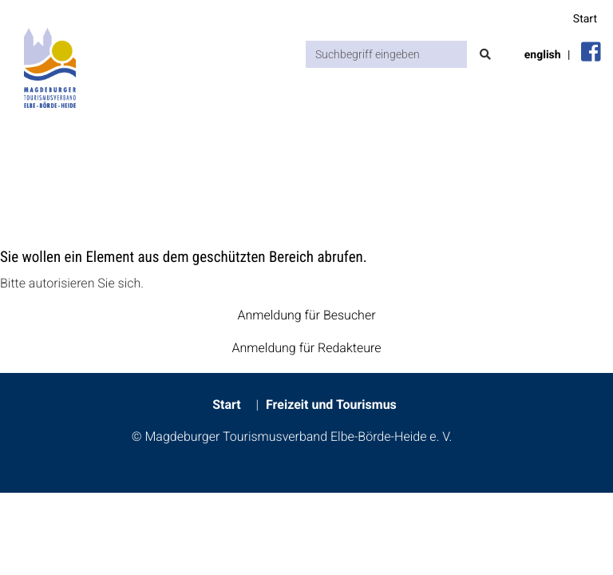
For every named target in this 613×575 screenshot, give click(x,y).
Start (585, 19)
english (542, 55)
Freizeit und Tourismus (331, 404)
